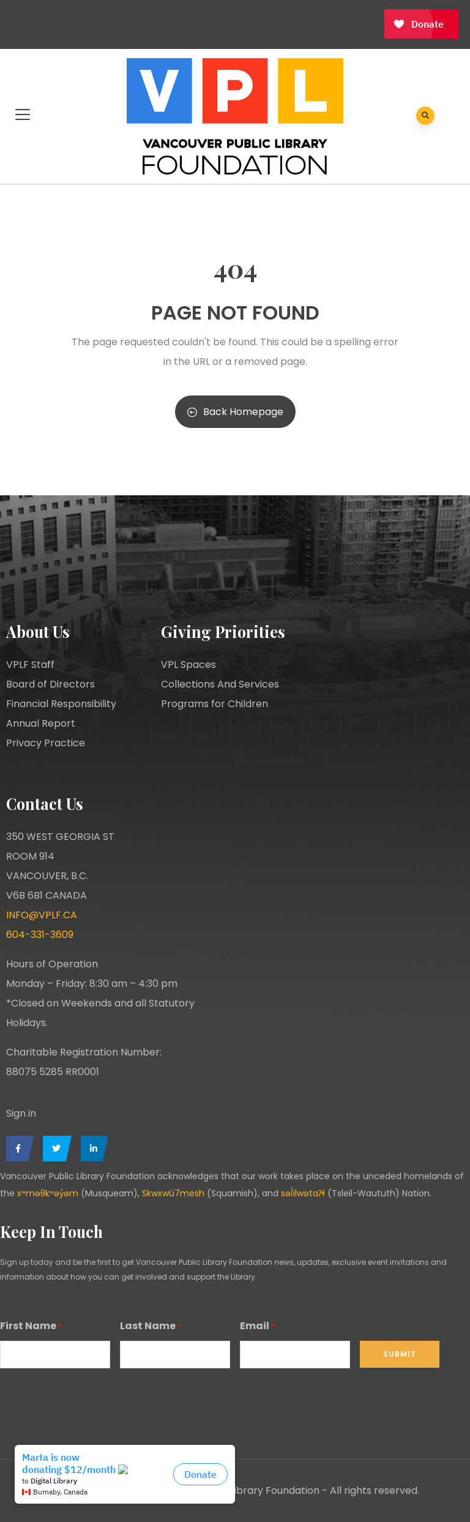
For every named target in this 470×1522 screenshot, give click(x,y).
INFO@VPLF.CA (41, 915)
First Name (31, 1327)
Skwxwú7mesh (173, 1193)
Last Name (151, 1327)
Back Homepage (235, 412)
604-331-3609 (39, 935)
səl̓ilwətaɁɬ (303, 1193)
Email (257, 1327)
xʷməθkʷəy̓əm (47, 1193)
